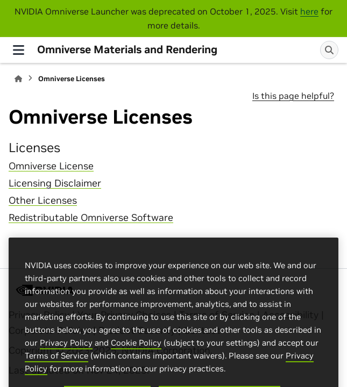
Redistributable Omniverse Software (91, 218)
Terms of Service (56, 364)
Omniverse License (51, 166)
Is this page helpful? (293, 95)
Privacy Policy (66, 351)
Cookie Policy (136, 351)
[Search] (329, 50)
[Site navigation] (19, 50)
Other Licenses (43, 200)
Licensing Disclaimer (55, 183)
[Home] (18, 78)
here (309, 11)
